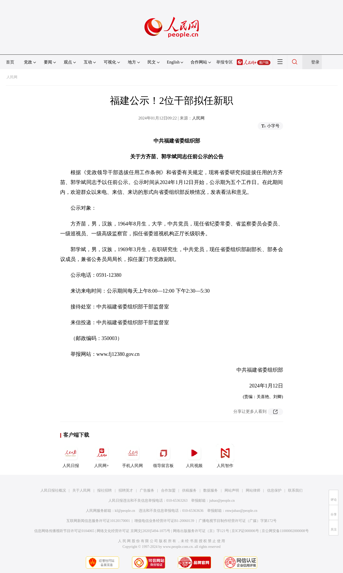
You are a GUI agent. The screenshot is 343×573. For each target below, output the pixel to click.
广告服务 (147, 490)
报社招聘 (104, 490)
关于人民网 (81, 490)
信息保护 (274, 490)
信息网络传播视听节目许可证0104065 (64, 531)
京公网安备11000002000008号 (285, 531)
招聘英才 (125, 490)
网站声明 (232, 490)
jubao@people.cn (222, 501)
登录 (315, 62)
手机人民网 (132, 456)
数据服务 (210, 490)
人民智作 (225, 456)
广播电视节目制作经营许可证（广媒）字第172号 (238, 521)
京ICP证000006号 (245, 531)
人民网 (11, 77)
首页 (10, 62)
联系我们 (295, 490)
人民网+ (102, 456)
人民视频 (194, 456)
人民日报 (71, 456)
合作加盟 (168, 490)
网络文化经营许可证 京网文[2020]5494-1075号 (133, 531)
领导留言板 (163, 456)
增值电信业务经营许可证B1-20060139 (164, 521)
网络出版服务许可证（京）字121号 (201, 531)
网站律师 (253, 490)
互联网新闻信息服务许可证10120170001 (98, 521)
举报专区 (224, 62)
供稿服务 (189, 490)
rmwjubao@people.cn (241, 511)
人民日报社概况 (53, 490)
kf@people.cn (125, 511)
